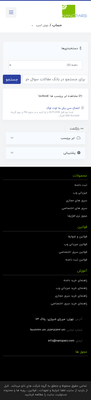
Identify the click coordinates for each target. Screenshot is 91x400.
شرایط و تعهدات (49, 390)
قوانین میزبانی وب (75, 244)
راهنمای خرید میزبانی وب (71, 288)
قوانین (32, 390)
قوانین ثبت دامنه (76, 260)
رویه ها (21, 390)
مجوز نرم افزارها (77, 216)
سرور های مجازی (76, 201)
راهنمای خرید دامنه (75, 280)
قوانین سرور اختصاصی (73, 252)
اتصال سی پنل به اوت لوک (45, 112)
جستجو (12, 79)
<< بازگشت (76, 129)
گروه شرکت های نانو (34, 386)
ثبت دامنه (80, 185)
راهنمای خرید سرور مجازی (71, 296)
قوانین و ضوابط (77, 237)
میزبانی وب (80, 193)
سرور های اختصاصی (74, 208)
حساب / (48, 25)
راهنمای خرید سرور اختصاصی (69, 304)
